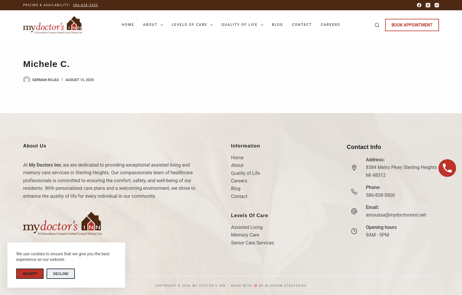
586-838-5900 (85, 5)
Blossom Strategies (286, 285)
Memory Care (245, 235)
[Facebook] (419, 5)
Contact (302, 25)
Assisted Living (247, 227)
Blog (277, 25)
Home (128, 25)
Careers (330, 25)
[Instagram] (437, 5)
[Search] (377, 25)
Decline (60, 273)
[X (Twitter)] (428, 5)
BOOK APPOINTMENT (412, 25)
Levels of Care (193, 25)
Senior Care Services (252, 243)
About (154, 25)
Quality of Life (243, 25)
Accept (30, 273)
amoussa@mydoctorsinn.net (396, 215)
